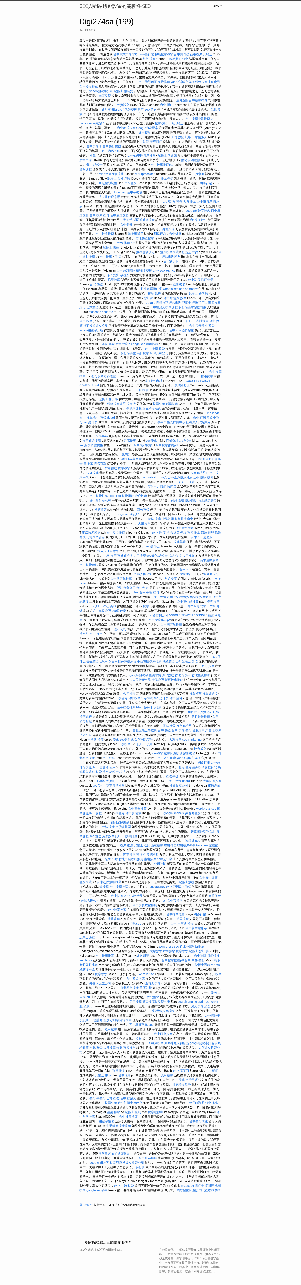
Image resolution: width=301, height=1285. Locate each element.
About (217, 6)
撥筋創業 (207, 279)
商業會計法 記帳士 (178, 440)
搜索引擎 (100, 463)
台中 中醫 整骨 (149, 592)
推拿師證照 (210, 693)
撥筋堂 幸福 (190, 252)
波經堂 (189, 841)
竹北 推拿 (211, 1103)
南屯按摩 (129, 854)
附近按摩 (171, 578)
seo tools (85, 960)
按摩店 (131, 404)
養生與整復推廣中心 (171, 422)
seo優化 (151, 440)
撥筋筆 (186, 675)
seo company (188, 289)
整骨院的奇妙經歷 (103, 376)
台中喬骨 (126, 224)
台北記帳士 (197, 220)
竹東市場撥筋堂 (151, 289)
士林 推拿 (142, 390)
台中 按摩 (86, 321)
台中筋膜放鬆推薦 (109, 882)
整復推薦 (85, 882)
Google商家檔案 (147, 128)
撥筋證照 (158, 680)
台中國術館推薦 (121, 578)
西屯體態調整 (108, 183)
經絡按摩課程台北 (204, 767)
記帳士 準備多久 (196, 137)
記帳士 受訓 (145, 744)
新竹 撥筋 (177, 137)
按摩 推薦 (126, 845)
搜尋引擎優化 (145, 252)
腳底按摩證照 (91, 532)
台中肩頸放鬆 (119, 215)
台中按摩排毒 (88, 86)
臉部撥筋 (189, 753)
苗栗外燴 (146, 988)
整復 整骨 (108, 344)
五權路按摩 (205, 376)
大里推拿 (144, 523)
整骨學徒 (128, 496)
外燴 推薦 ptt (126, 243)
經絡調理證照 (171, 256)
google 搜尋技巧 (157, 302)
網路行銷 (206, 183)
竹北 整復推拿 (126, 1047)
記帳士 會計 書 (199, 951)
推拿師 (199, 174)
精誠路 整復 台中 (147, 270)
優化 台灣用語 (190, 160)
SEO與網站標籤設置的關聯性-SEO (115, 6)
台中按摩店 (94, 146)
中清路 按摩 (153, 519)
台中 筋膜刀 (201, 417)
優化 (116, 739)
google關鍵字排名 (197, 211)
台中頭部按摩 (126, 270)
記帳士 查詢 (133, 1112)
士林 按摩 (108, 827)
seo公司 (98, 785)
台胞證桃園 (123, 827)
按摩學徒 (180, 542)
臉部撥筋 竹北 (178, 59)
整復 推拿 (149, 59)
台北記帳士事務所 (144, 730)
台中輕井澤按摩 (122, 661)
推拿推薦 (195, 693)
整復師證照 (117, 1162)
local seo (120, 192)
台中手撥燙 (134, 192)
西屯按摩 (196, 54)
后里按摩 (85, 160)
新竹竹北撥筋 (157, 486)
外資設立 (123, 105)
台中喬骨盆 (181, 54)
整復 (179, 201)
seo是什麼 (90, 422)
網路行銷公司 (159, 615)
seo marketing (192, 739)
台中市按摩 (204, 201)
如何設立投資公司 (200, 712)
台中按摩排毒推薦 (197, 119)
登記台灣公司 (126, 588)
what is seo (171, 289)
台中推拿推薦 (105, 234)
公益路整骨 (134, 896)
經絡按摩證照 (116, 404)
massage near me (100, 312)
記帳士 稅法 (117, 772)
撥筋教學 (168, 519)
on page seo (137, 344)
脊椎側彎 (214, 896)
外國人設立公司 (100, 983)
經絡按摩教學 (186, 845)
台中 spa (175, 330)
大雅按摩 (175, 739)
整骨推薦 (164, 82)
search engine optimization (196, 1002)
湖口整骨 (169, 726)
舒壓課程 (85, 169)
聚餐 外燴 (111, 859)
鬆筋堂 (127, 220)
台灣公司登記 (159, 353)
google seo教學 (173, 813)
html (135, 592)
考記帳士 (177, 123)
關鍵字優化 (106, 1121)
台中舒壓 (175, 234)
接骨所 (140, 1167)
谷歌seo (135, 923)
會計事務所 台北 (113, 109)
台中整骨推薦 (98, 496)
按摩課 (125, 454)
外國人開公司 (143, 574)
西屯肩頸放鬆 (138, 1025)
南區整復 (105, 96)
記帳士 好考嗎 (198, 293)
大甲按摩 (139, 555)
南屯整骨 (99, 123)
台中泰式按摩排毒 (125, 54)
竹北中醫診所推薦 (131, 859)
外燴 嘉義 (177, 500)
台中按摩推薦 (118, 887)
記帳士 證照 (190, 661)
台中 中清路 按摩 (174, 298)
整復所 (141, 854)
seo (197, 841)
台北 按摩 (215, 730)
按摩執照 (161, 123)
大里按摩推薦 (212, 781)
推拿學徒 (167, 178)
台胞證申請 (200, 730)
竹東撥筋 (111, 468)
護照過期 (182, 100)
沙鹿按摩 (92, 473)
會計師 (148, 298)
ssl (117, 151)
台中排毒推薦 (152, 707)
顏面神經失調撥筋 (176, 1043)
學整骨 (122, 698)
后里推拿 (182, 919)
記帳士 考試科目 (197, 321)
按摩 (146, 606)
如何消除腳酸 (144, 739)
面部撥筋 (179, 284)
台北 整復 (96, 284)
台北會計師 (171, 261)
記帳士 (207, 54)
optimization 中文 (155, 477)
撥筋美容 (102, 436)
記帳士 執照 (142, 845)
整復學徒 (155, 675)
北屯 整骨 (185, 767)
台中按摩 (106, 256)
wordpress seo (145, 174)
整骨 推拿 (102, 772)
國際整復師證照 (187, 1190)
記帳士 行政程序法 (194, 302)
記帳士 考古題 (167, 155)
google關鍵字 (138, 675)
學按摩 (126, 744)
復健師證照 (211, 574)
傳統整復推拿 (171, 661)
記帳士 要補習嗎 (119, 178)
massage (213, 413)
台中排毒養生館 (131, 459)
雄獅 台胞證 (206, 459)
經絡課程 (169, 201)
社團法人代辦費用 (198, 422)
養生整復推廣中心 (98, 661)
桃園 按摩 (110, 555)
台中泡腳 (108, 151)
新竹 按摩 (207, 666)
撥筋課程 (114, 919)
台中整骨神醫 (137, 808)
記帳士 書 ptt (103, 1075)
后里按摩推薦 (151, 408)
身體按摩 (168, 229)
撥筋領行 (213, 956)
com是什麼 (146, 54)
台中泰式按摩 (126, 128)
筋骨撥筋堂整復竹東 (192, 307)
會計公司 (120, 629)
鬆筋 (215, 1070)
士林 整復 (112, 1098)
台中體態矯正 (148, 82)
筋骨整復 (188, 330)
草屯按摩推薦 (115, 785)
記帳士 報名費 (123, 91)
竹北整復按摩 (145, 238)
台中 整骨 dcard (104, 417)
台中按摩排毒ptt (160, 620)
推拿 (92, 155)
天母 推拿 (189, 201)
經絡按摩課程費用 (207, 82)
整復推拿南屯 (184, 519)
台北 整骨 (96, 1047)
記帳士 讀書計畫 (126, 836)
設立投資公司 (135, 1162)
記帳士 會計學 (108, 399)
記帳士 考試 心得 (169, 555)
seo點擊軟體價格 (91, 445)
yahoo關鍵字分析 (182, 82)
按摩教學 (205, 597)
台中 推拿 (86, 417)
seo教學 (157, 753)
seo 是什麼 (161, 698)
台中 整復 (164, 730)
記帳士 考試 (154, 381)
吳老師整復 (193, 813)
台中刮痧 (194, 279)
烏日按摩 (143, 353)
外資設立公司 (179, 785)
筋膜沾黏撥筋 (106, 781)
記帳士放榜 (186, 882)
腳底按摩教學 (164, 54)
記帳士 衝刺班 (204, 1185)
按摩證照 (191, 500)
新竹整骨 (143, 509)
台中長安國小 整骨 (202, 325)
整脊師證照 (125, 555)
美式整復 (92, 307)
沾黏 (146, 142)
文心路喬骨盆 (121, 1153)
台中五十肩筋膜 (202, 537)
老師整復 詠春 (134, 109)
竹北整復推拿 (201, 675)
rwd (96, 385)
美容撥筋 (156, 142)
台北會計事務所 (118, 275)
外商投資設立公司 (95, 325)
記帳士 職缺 (111, 247)
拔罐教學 (124, 468)
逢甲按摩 (145, 132)
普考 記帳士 (94, 165)
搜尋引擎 (159, 404)
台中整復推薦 (126, 707)
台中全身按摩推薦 (180, 477)
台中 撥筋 (166, 105)
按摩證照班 (182, 385)
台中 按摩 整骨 (99, 215)
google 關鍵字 (99, 1162)
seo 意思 (151, 109)
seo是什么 (152, 546)
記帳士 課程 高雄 (104, 606)
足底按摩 (130, 440)
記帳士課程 (94, 813)
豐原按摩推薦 (169, 252)
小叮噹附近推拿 (121, 1020)
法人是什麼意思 (109, 197)
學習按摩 (213, 601)
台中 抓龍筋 (133, 813)
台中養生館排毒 (187, 601)
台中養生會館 (208, 877)
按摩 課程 (154, 293)
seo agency (167, 270)
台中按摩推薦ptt (162, 165)
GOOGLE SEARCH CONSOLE (188, 615)
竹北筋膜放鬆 (207, 500)
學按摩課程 (135, 234)
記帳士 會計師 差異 (102, 767)
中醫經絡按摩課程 (165, 307)
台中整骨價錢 (112, 146)
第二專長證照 (102, 611)
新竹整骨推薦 (201, 716)
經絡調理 (175, 302)
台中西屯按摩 (196, 606)
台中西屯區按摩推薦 (141, 155)
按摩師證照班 (91, 440)
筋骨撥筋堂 (128, 353)
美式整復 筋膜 (163, 597)
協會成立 (200, 749)
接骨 (139, 1038)
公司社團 (129, 693)
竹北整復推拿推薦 (111, 174)
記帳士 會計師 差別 (96, 1020)
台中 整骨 (175, 698)
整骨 (118, 256)
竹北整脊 (153, 997)
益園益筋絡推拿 (144, 220)
